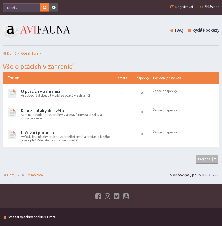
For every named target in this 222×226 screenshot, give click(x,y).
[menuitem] (208, 7)
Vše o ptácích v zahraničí (38, 66)
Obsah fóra (32, 175)
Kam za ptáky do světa (42, 110)
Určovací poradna (37, 132)
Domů (11, 175)
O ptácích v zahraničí (40, 91)
